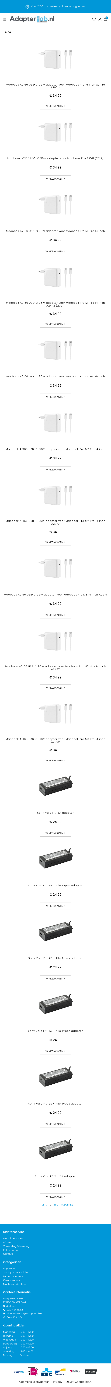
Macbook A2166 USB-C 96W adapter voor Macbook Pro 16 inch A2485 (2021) (55, 86)
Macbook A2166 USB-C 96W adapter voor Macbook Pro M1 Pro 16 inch (55, 376)
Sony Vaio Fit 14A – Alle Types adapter (55, 885)
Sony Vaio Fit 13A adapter (55, 813)
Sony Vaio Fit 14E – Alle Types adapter (55, 958)
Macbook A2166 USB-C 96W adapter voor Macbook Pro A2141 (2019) (55, 158)
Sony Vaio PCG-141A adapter (55, 1176)
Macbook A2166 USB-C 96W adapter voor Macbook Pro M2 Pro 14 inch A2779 (55, 522)
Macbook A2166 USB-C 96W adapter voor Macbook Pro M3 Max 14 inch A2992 (55, 668)
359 (55, 1204)
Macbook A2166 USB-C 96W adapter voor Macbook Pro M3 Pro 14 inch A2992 (55, 740)
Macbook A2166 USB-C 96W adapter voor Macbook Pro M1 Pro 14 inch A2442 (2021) (55, 304)
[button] (55, 106)
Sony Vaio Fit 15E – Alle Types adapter (55, 1103)
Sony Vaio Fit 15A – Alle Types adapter (55, 1031)
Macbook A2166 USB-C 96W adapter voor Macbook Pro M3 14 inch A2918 (55, 594)
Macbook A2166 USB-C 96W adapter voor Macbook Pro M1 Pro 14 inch (55, 231)
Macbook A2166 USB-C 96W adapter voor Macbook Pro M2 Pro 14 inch (55, 449)
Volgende (66, 1204)
